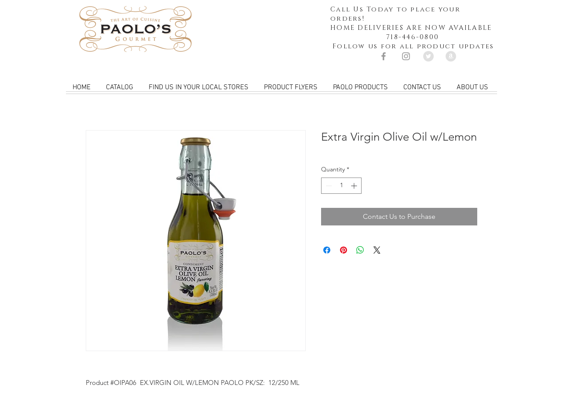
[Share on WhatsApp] (360, 250)
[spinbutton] (341, 185)
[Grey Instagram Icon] (406, 56)
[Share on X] (377, 250)
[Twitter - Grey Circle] (428, 56)
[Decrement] (327, 185)
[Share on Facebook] (327, 250)
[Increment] (354, 185)
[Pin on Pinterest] (343, 250)
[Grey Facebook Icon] (383, 56)
